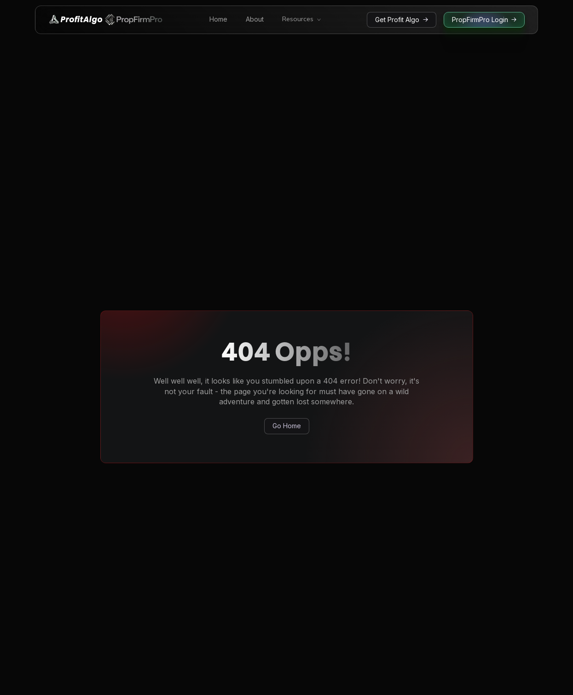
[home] (105, 20)
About (255, 19)
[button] (301, 20)
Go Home (286, 426)
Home (218, 19)
